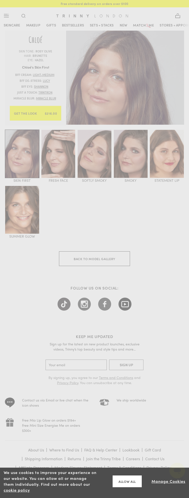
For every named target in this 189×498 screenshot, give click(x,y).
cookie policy (17, 490)
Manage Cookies (168, 481)
